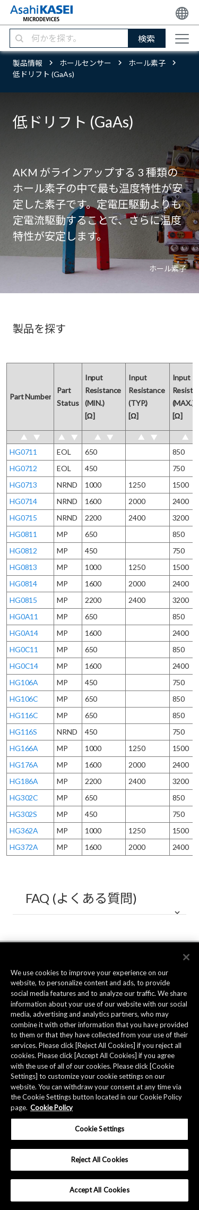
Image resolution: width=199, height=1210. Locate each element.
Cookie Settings (100, 1128)
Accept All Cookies (99, 1190)
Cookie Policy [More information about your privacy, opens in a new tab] (51, 1107)
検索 (146, 38)
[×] (186, 957)
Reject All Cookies (99, 1159)
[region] (99, 1076)
